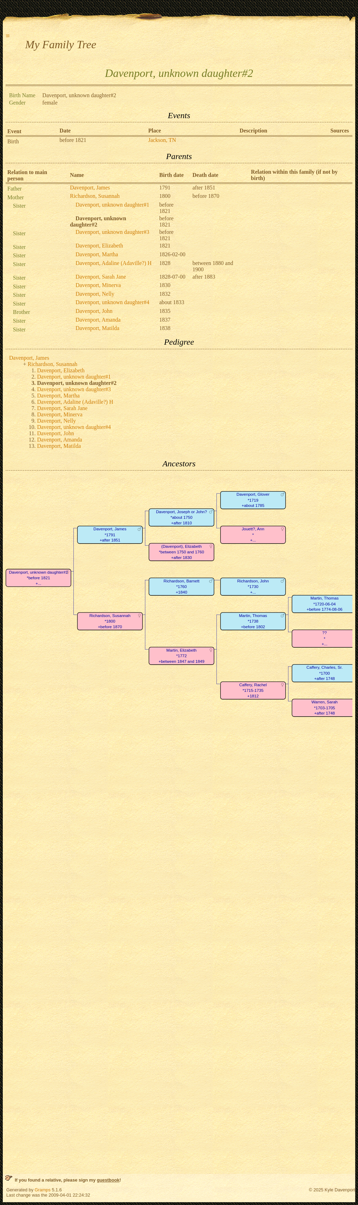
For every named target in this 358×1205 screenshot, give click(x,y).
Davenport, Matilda (97, 328)
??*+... (324, 639)
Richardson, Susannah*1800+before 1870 (110, 621)
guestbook (108, 1180)
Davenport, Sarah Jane (101, 277)
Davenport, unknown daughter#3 (112, 232)
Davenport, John (94, 311)
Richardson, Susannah (95, 196)
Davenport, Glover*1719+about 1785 (253, 500)
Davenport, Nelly (95, 294)
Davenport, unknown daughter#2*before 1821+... (38, 578)
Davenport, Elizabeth (99, 246)
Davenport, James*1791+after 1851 (109, 535)
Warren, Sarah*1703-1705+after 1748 (325, 708)
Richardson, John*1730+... (252, 587)
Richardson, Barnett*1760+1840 (182, 587)
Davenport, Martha (97, 254)
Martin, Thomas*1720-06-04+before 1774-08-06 (324, 604)
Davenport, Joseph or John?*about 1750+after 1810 (181, 517)
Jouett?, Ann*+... (253, 535)
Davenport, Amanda (98, 320)
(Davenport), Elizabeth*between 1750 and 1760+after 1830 (181, 552)
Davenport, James (90, 188)
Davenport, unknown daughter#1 (112, 205)
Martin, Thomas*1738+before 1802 (253, 621)
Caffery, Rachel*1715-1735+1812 (253, 690)
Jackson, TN (162, 140)
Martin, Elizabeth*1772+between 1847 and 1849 (181, 656)
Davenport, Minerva (98, 285)
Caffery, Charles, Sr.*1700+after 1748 (325, 673)
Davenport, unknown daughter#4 (112, 302)
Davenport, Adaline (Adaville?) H (114, 263)
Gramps (43, 1189)
